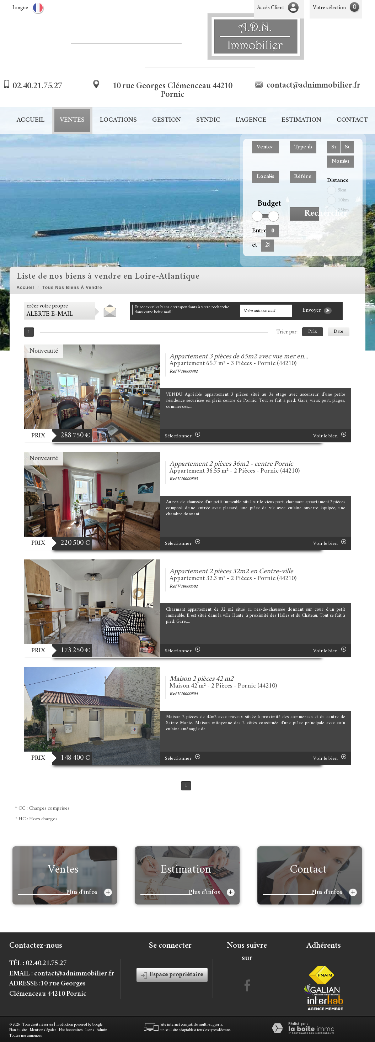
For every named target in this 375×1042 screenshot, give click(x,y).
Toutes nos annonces (25, 1036)
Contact (352, 120)
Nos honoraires (70, 1030)
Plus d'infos (89, 892)
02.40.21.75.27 (37, 86)
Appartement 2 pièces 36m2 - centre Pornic (231, 464)
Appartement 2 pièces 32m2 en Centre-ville (231, 571)
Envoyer (317, 310)
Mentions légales (43, 1030)
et (254, 245)
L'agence (251, 120)
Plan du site (18, 1030)
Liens (89, 1030)
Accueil (30, 120)
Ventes (72, 120)
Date (338, 331)
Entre (256, 231)
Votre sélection (329, 8)
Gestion (166, 120)
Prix (312, 331)
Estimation (301, 120)
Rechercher (311, 214)
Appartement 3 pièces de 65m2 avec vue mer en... (239, 357)
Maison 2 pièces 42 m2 (202, 679)
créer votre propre (50, 311)
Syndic (208, 120)
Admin (102, 1030)
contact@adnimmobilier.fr (313, 85)
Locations (118, 120)
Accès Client (270, 8)
